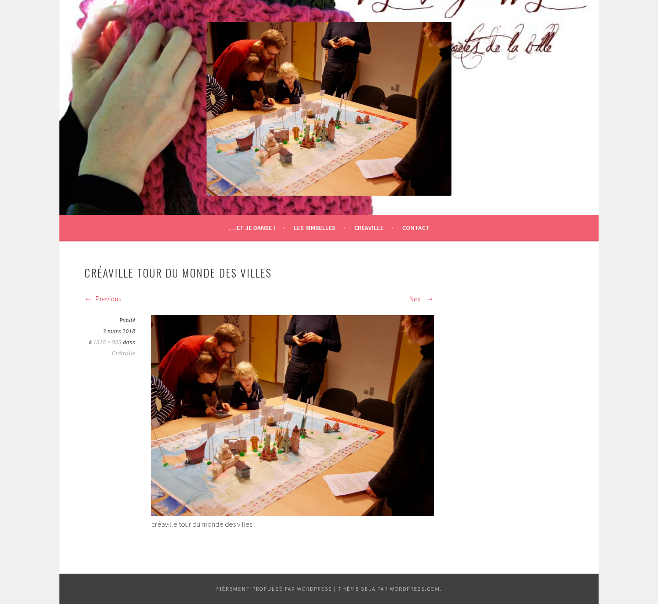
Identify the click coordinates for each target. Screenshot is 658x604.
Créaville (368, 228)
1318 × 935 (107, 342)
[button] (329, 109)
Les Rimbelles (314, 228)
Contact (416, 228)
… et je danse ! (252, 228)
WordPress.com (415, 588)
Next (421, 298)
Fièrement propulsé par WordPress (274, 588)
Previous (103, 298)
